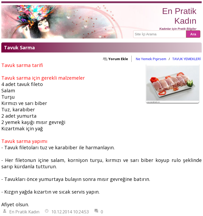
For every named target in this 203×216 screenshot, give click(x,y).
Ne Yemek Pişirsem (151, 58)
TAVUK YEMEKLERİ (186, 58)
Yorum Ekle (115, 58)
